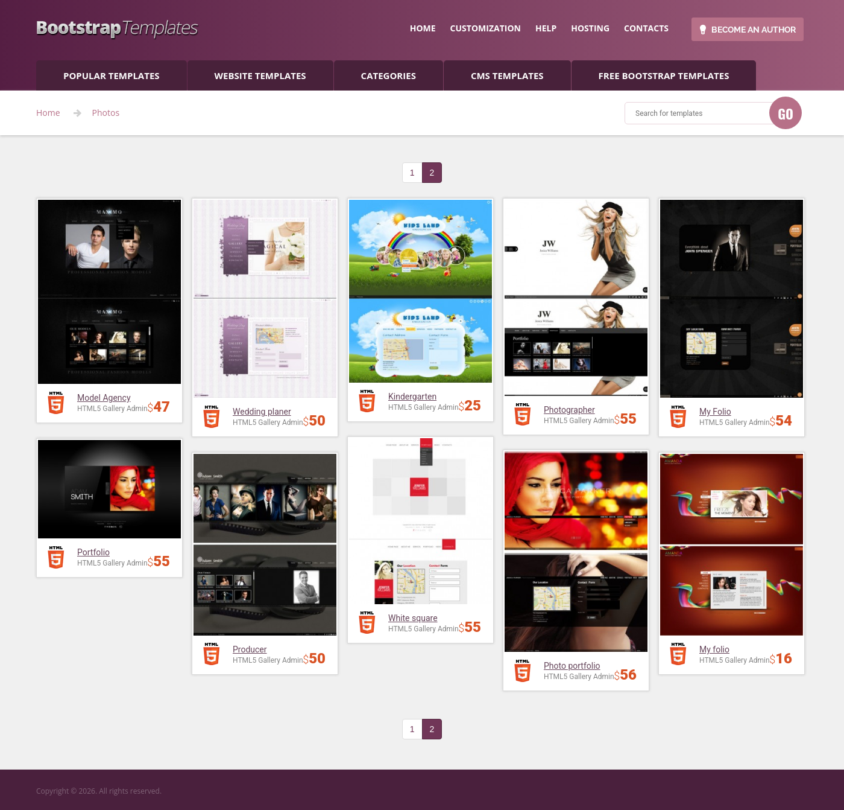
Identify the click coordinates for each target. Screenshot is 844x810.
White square (413, 618)
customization (485, 28)
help (545, 28)
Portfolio (93, 552)
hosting (590, 28)
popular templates (111, 75)
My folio (714, 649)
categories (388, 75)
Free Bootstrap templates (664, 75)
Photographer (569, 410)
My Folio (715, 411)
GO (785, 113)
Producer (250, 649)
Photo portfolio (572, 666)
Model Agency (104, 398)
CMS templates (507, 75)
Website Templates (260, 75)
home (423, 28)
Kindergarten (412, 396)
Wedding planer (262, 411)
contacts (646, 28)
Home (48, 113)
